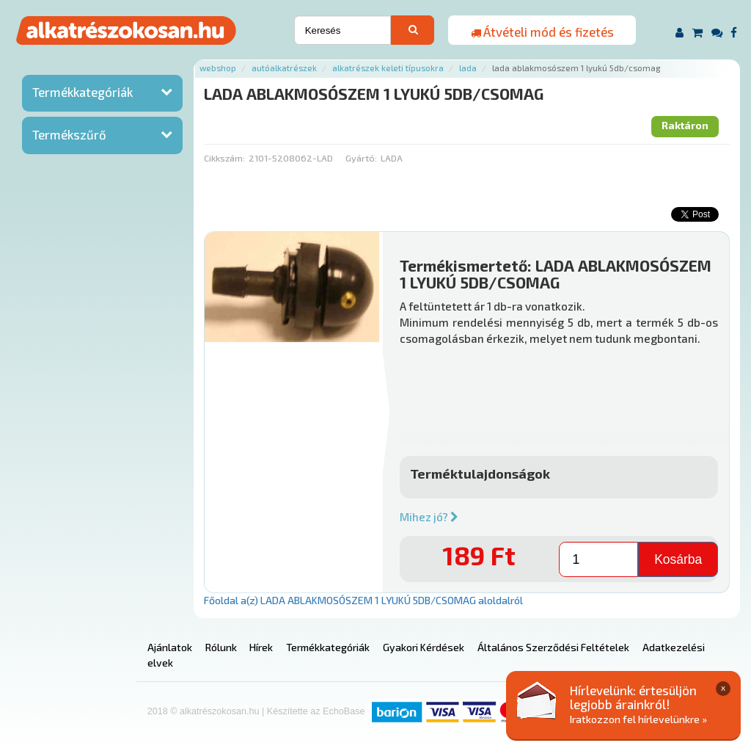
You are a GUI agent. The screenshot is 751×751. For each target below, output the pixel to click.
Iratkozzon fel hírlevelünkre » (638, 719)
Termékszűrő (69, 134)
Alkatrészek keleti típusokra (388, 68)
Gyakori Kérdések (423, 647)
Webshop (217, 68)
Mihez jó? (429, 516)
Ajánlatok (169, 647)
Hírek (261, 647)
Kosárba (678, 559)
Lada (468, 68)
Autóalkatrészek (284, 68)
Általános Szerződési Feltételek (553, 647)
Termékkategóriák (82, 91)
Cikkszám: (224, 158)
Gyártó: (361, 158)
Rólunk (221, 647)
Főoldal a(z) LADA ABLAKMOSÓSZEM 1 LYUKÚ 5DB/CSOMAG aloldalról (363, 600)
